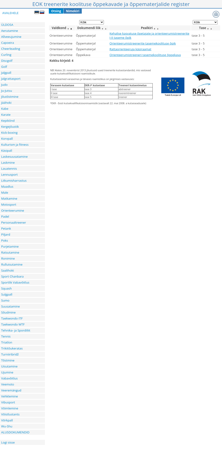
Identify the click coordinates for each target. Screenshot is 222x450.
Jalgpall (6, 73)
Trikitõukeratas (12, 348)
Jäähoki (6, 103)
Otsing (56, 11)
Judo (4, 85)
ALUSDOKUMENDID (15, 432)
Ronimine (8, 258)
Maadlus (7, 186)
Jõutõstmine (9, 97)
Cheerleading (10, 49)
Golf (4, 67)
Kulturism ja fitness (15, 144)
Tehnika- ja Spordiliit (15, 330)
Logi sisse (8, 442)
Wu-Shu (6, 426)
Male (4, 192)
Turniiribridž (10, 354)
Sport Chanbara (12, 276)
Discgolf (6, 61)
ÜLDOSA (7, 25)
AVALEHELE (10, 13)
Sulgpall (6, 294)
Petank (6, 228)
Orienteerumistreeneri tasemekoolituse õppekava (145, 55)
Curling (6, 55)
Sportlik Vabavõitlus (15, 282)
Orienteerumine (12, 210)
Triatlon (6, 342)
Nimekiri (72, 11)
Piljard (5, 234)
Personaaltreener (13, 222)
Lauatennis (9, 168)
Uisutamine (9, 366)
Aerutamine (9, 31)
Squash (6, 288)
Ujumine (7, 372)
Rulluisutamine (12, 264)
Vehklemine (9, 396)
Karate (6, 114)
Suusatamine (10, 306)
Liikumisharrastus (13, 180)
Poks (4, 240)
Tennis (6, 336)
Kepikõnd (8, 120)
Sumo (5, 300)
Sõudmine (8, 312)
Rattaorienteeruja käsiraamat (130, 49)
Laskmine (8, 162)
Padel (5, 216)
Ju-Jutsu (6, 91)
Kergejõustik (10, 126)
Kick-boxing (9, 132)
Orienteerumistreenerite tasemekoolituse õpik (143, 43)
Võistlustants (10, 414)
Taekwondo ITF (12, 318)
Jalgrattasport (10, 79)
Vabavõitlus (9, 378)
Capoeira (7, 43)
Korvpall (7, 138)
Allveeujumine (11, 37)
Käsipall (6, 150)
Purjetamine (10, 246)
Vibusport (8, 402)
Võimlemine (9, 408)
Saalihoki (7, 270)
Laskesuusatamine (14, 156)
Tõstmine (8, 360)
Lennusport (9, 174)
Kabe (4, 109)
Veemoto (7, 384)
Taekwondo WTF (13, 324)
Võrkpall (7, 420)
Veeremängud (11, 390)
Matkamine (9, 198)
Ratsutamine (10, 252)
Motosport (8, 204)
